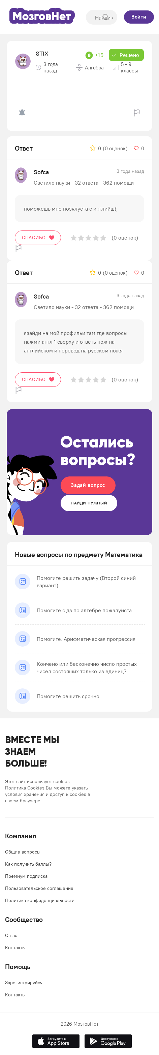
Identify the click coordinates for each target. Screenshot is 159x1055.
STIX (42, 53)
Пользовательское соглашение (39, 888)
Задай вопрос (88, 485)
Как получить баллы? (28, 864)
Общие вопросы (22, 852)
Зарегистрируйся (23, 983)
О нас (11, 935)
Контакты (15, 947)
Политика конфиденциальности (39, 900)
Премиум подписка (26, 876)
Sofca (41, 172)
